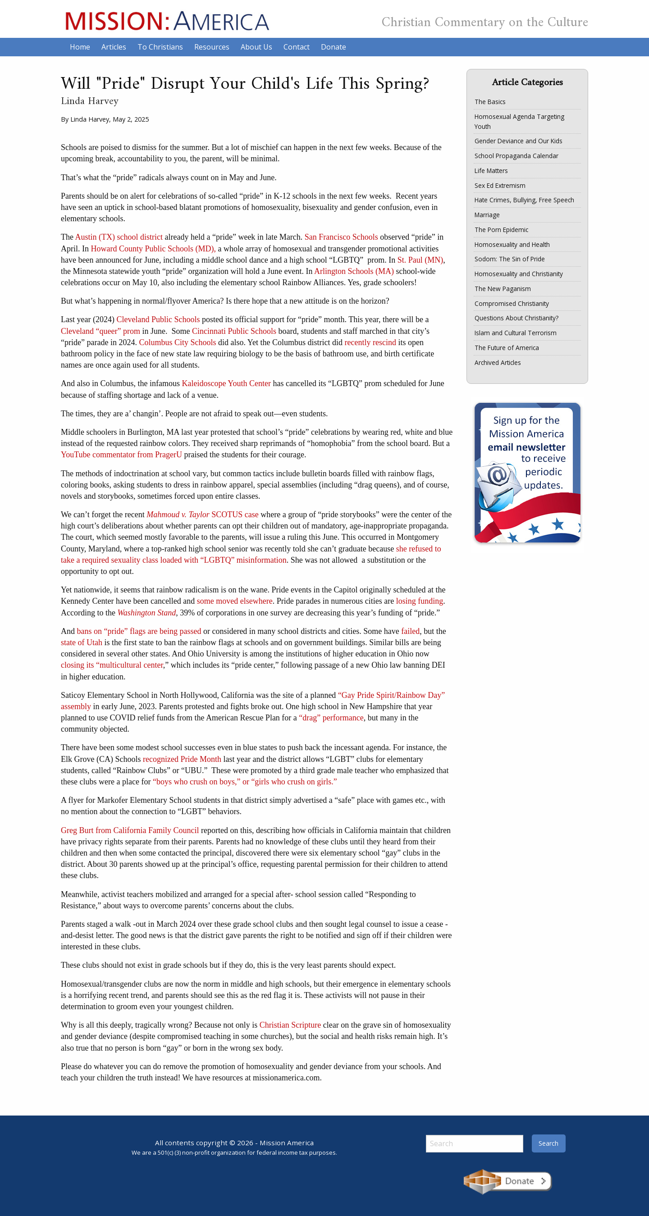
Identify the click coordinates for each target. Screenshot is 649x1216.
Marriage (487, 214)
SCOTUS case (202, 514)
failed (410, 631)
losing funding (419, 601)
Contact (296, 47)
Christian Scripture (290, 1024)
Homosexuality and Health (512, 244)
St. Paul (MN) (420, 259)
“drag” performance (331, 717)
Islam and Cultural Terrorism (516, 332)
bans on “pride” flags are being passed (139, 631)
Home (80, 47)
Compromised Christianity (512, 303)
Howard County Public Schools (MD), (153, 248)
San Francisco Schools (341, 236)
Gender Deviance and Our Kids (518, 141)
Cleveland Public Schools (158, 319)
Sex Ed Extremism (500, 185)
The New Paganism (503, 288)
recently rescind (370, 342)
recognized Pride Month (182, 759)
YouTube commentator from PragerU (121, 454)
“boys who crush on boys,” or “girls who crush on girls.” (245, 781)
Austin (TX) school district (119, 236)
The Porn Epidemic (501, 229)
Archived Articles (498, 362)
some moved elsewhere (235, 601)
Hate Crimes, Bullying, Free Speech (524, 200)
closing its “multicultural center (112, 664)
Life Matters (491, 170)
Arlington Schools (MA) (354, 271)
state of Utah (81, 642)
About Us (256, 47)
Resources (211, 47)
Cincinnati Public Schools (234, 331)
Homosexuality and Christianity (519, 273)
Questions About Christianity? (516, 318)
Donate (333, 47)
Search (548, 1143)
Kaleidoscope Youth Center (226, 383)
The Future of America (507, 347)
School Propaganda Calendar (516, 155)
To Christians (160, 47)
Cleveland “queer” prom (100, 331)
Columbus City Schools (177, 342)
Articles (113, 47)
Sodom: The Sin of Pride (510, 259)
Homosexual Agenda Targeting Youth (519, 121)
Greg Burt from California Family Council (130, 830)
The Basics (490, 101)
